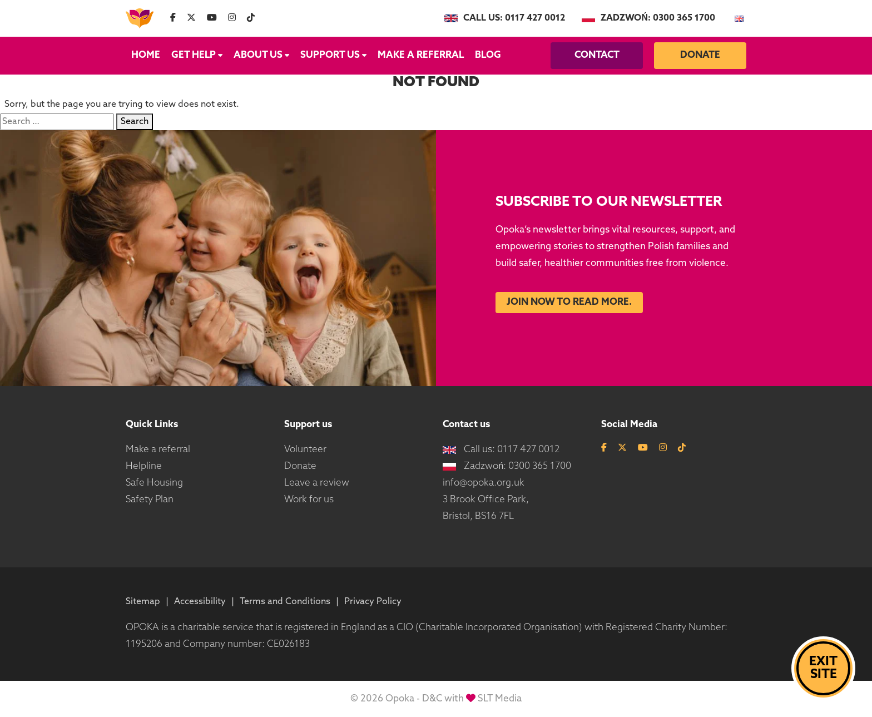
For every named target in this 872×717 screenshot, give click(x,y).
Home (145, 55)
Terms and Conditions (285, 601)
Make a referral (421, 55)
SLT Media (500, 699)
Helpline (144, 466)
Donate (700, 55)
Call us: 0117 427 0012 (504, 18)
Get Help (196, 55)
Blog (488, 55)
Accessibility (200, 601)
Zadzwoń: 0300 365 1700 (648, 18)
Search (134, 121)
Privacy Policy (373, 601)
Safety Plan (150, 500)
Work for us (309, 500)
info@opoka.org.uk (483, 483)
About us (261, 55)
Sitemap (143, 601)
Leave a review (316, 483)
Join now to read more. (569, 302)
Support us (333, 55)
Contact (597, 55)
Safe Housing (154, 483)
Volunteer (305, 449)
